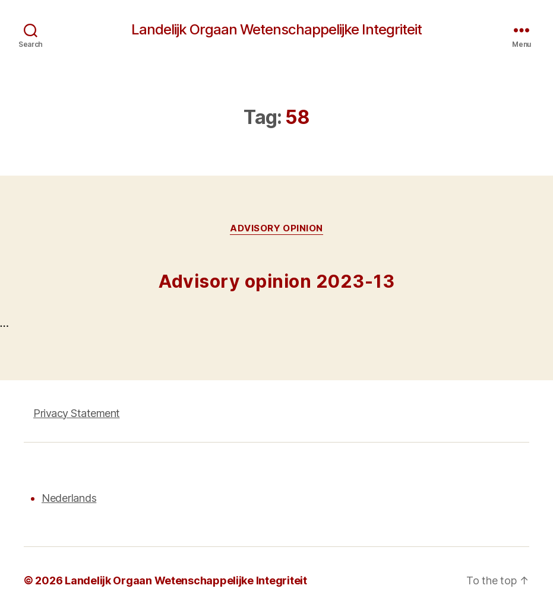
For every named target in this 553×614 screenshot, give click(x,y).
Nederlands (69, 498)
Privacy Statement (76, 413)
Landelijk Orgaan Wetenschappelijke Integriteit (276, 30)
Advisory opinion (276, 228)
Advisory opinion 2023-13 (276, 281)
